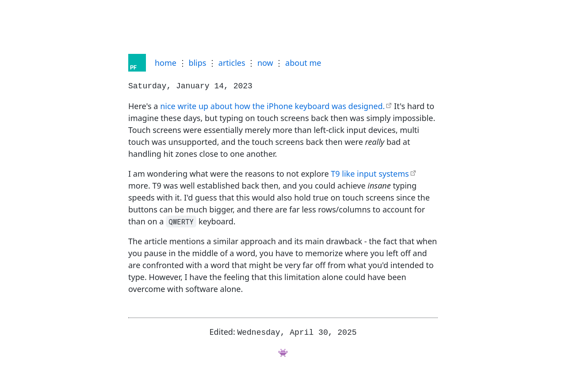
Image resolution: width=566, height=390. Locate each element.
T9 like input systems (370, 172)
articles (231, 62)
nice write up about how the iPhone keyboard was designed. (272, 105)
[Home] (137, 63)
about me (303, 62)
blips (197, 62)
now (265, 62)
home (165, 62)
